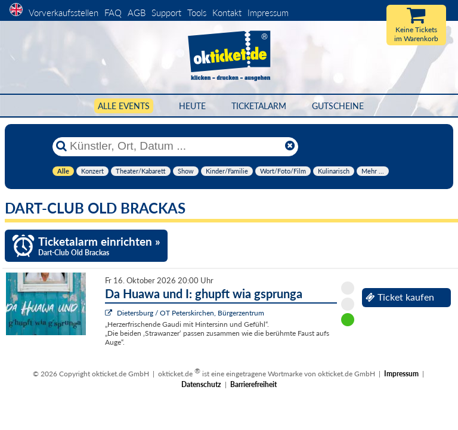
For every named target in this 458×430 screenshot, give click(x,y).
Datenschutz (201, 384)
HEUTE (192, 106)
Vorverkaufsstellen (63, 12)
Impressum (268, 12)
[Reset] (290, 146)
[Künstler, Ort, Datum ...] (175, 146)
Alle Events (124, 106)
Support (166, 12)
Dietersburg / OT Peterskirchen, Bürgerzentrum (190, 312)
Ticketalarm (258, 106)
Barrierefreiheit (253, 384)
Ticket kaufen (400, 297)
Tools (196, 12)
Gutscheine (338, 106)
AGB (137, 12)
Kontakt (227, 12)
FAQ (113, 12)
